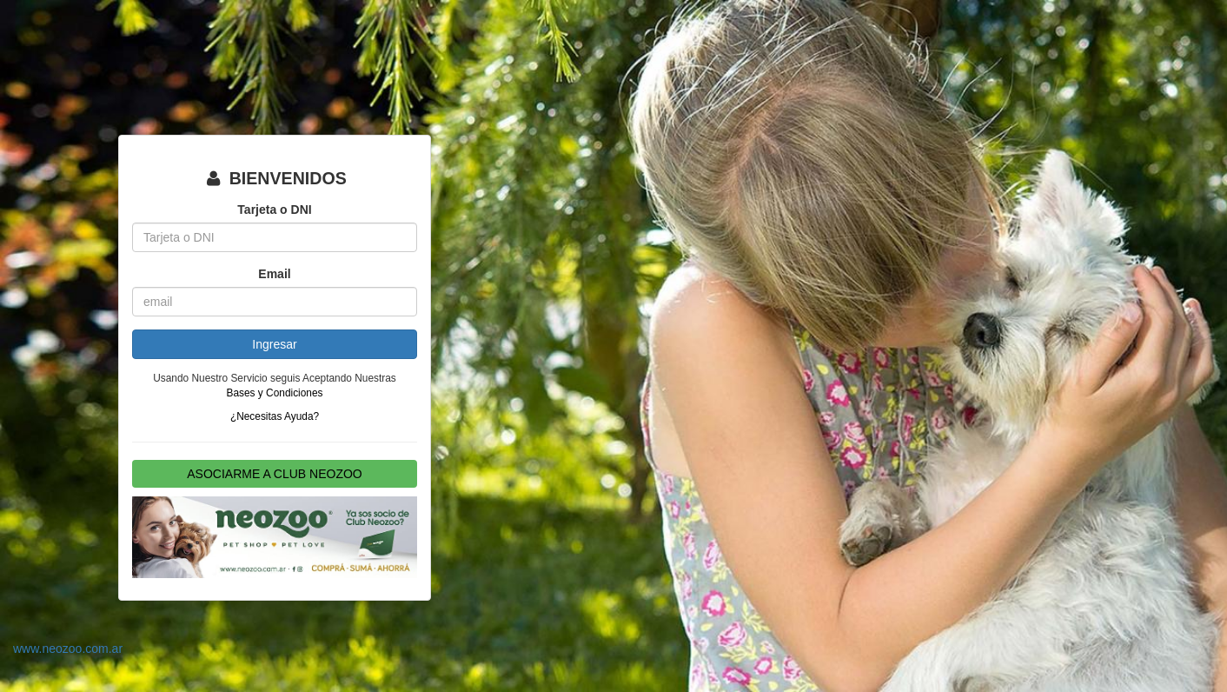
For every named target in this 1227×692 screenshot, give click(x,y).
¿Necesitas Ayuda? (274, 416)
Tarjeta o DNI (274, 209)
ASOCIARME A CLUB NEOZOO (274, 474)
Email (274, 274)
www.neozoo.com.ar (68, 648)
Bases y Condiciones (274, 393)
